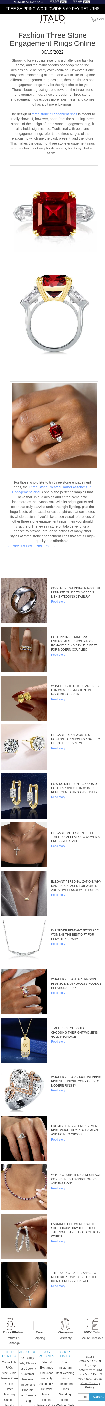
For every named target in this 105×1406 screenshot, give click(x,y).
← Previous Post (20, 546)
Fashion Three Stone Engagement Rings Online (52, 39)
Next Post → (46, 546)
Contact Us (9, 1362)
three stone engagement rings (54, 114)
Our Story (27, 1358)
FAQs (9, 1367)
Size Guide (9, 1373)
